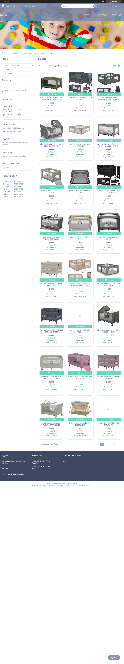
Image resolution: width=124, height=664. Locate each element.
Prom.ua (74, 483)
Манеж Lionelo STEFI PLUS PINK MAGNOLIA (80, 378)
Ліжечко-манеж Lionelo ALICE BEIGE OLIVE (80, 424)
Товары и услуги (100, 15)
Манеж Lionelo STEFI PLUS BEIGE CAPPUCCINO (51, 378)
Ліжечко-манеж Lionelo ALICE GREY (80, 192)
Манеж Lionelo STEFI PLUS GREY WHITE (108, 424)
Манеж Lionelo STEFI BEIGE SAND (51, 192)
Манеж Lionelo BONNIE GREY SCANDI (108, 238)
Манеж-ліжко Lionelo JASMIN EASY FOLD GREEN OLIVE (51, 99)
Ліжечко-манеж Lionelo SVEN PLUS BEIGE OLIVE (108, 331)
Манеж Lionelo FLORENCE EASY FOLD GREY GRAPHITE (108, 99)
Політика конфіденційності (82, 485)
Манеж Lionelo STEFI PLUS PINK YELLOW (80, 238)
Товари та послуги (12, 53)
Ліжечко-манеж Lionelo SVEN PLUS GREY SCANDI (51, 145)
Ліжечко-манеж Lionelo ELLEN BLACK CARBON (108, 192)
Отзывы (8, 73)
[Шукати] (95, 6)
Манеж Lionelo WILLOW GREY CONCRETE (108, 285)
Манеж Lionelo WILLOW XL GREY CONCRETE (80, 331)
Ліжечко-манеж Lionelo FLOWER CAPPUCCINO (51, 424)
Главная (86, 15)
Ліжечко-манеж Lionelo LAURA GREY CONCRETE (51, 331)
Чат (114, 658)
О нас (113, 15)
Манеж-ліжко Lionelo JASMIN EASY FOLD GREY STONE (108, 145)
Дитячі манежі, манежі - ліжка (33, 53)
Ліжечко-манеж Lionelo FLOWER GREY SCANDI (51, 238)
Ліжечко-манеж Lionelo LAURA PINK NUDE (108, 378)
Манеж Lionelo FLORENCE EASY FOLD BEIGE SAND (80, 285)
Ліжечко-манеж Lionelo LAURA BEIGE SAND (51, 285)
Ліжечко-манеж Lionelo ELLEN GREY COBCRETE (80, 99)
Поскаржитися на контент (62, 485)
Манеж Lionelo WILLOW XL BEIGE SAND (80, 145)
